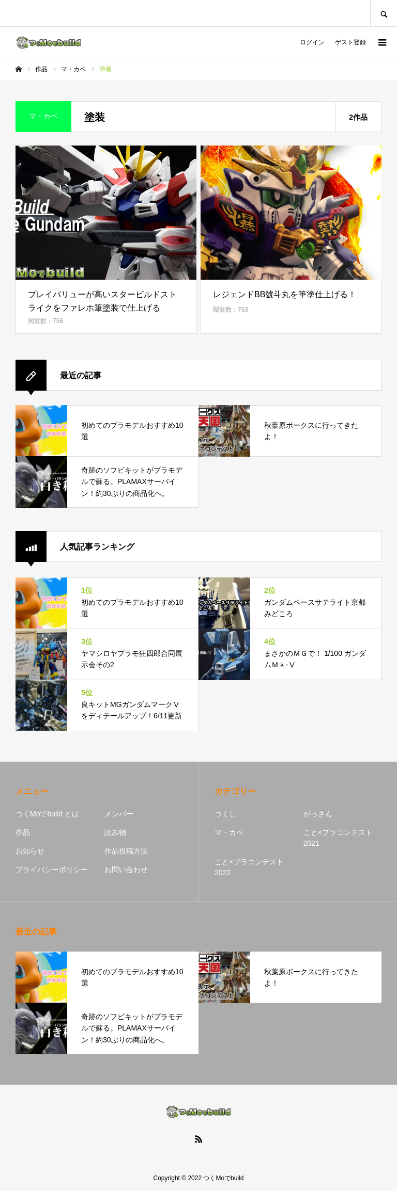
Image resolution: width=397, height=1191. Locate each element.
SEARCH (383, 13)
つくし (225, 814)
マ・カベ (229, 832)
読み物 (115, 832)
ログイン (312, 42)
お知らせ (30, 851)
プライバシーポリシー (52, 869)
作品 (23, 832)
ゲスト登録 (350, 42)
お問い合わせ (126, 869)
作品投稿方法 (126, 851)
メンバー (118, 814)
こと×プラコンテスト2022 (249, 867)
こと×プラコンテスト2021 (338, 837)
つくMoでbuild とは (47, 814)
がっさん (317, 814)
